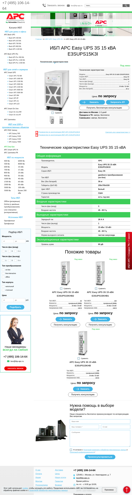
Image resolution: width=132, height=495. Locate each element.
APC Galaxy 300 (14, 133)
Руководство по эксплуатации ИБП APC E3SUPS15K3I (59, 132)
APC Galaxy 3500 (15, 136)
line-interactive (10, 273)
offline (7, 277)
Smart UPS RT (13, 98)
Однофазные (9, 220)
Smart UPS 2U (14, 101)
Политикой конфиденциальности (82, 452)
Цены (57, 474)
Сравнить (58, 113)
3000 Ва (7, 187)
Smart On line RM (15, 112)
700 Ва (7, 169)
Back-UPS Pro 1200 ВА (17, 60)
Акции (38, 477)
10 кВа (20, 167)
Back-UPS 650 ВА (15, 41)
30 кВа (20, 175)
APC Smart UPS (10, 72)
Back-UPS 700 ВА (15, 43)
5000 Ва (7, 190)
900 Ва (7, 175)
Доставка (59, 470)
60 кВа (20, 181)
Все (19, 251)
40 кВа (20, 178)
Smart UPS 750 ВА (15, 76)
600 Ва (7, 167)
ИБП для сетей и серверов (15, 69)
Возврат (58, 485)
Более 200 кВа (22, 191)
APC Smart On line (11, 108)
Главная (38, 39)
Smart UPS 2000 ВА (16, 84)
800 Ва (7, 172)
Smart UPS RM (14, 95)
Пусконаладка (41, 485)
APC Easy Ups (9, 146)
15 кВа (20, 169)
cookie (25, 488)
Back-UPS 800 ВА (15, 46)
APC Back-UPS (9, 34)
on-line (7, 270)
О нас (37, 470)
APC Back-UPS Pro (11, 54)
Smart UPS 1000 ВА (16, 78)
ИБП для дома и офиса (15, 31)
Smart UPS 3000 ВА (16, 90)
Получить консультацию (65, 325)
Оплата (38, 474)
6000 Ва (21, 161)
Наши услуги (60, 477)
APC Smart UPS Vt (11, 149)
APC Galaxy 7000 (15, 142)
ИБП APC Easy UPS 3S (54, 39)
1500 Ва (7, 181)
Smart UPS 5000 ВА (16, 92)
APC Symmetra (9, 119)
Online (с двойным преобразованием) (12, 205)
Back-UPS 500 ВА (15, 38)
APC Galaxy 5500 (15, 139)
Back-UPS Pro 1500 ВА (17, 63)
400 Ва (7, 161)
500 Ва (7, 164)
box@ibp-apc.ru (76, 6)
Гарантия (59, 481)
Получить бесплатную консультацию (104, 108)
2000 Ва (7, 184)
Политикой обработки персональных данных (48, 490)
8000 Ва (21, 164)
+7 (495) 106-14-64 (15, 356)
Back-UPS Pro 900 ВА (16, 57)
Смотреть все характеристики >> (117, 132)
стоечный (9, 290)
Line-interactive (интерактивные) (11, 211)
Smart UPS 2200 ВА (16, 87)
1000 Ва (7, 178)
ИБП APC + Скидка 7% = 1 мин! (128, 250)
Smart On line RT (15, 115)
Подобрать (15, 307)
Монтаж (38, 481)
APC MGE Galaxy (10, 130)
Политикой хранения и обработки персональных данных (104, 450)
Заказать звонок (56, 5)
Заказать (94, 102)
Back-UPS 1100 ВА (15, 49)
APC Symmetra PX (11, 152)
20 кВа (20, 172)
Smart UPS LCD (14, 104)
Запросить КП (117, 102)
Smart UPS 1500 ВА (16, 81)
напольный (9, 286)
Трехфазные (9, 223)
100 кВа (21, 187)
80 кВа (20, 184)
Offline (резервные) (12, 201)
